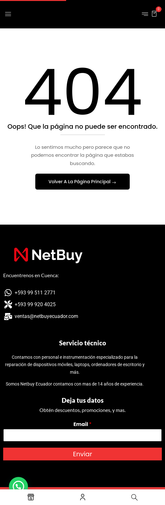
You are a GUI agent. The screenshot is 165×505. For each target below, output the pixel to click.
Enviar (82, 454)
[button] (154, 14)
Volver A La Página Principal (80, 181)
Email (82, 424)
